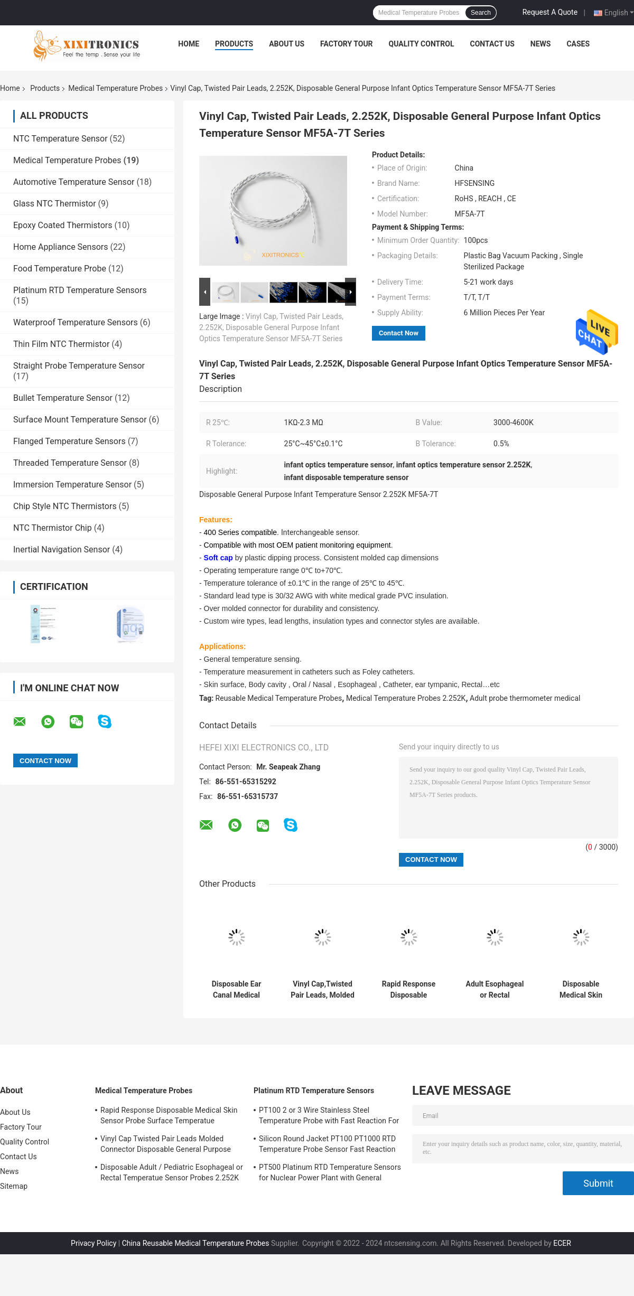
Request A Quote (550, 12)
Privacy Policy (93, 1243)
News (540, 44)
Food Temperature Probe (59, 269)
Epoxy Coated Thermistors (62, 225)
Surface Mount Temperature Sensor (80, 420)
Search (481, 12)
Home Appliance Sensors (60, 247)
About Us (286, 44)
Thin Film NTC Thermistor (61, 344)
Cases (578, 44)
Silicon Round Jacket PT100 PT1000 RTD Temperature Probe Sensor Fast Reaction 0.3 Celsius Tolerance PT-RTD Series (327, 1145)
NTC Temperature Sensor (60, 139)
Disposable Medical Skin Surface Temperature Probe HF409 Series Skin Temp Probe (581, 990)
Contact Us (492, 44)
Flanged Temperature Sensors (69, 441)
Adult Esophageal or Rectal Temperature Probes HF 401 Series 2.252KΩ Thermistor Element (495, 990)
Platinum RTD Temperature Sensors (80, 290)
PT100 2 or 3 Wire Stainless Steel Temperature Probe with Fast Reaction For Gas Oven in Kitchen (329, 1117)
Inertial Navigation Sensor (61, 549)
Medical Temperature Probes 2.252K (405, 698)
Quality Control (421, 44)
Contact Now (398, 333)
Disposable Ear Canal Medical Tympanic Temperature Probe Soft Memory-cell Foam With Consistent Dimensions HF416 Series (236, 990)
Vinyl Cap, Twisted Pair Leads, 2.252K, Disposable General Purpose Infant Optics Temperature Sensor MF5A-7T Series (271, 327)
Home (188, 44)
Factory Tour (346, 44)
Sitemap (13, 1186)
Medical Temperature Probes (115, 88)
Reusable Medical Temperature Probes (279, 698)
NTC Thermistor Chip (52, 528)
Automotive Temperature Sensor (73, 182)
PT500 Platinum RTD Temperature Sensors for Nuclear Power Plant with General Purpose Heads (330, 1174)
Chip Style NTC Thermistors (65, 506)
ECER (562, 1243)
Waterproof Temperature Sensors (75, 322)
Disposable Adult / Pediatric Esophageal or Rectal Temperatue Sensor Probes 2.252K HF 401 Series (171, 1174)
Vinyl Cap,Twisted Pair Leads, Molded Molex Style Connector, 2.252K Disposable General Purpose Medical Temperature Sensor (323, 990)
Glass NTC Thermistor (54, 204)
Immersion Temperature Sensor (72, 485)
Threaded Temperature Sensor (70, 463)
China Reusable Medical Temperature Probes (195, 1243)
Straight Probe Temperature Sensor (79, 366)
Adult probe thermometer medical (525, 698)
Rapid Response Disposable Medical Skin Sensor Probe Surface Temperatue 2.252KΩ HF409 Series (409, 990)
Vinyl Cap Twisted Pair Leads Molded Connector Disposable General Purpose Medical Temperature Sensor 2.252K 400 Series (168, 1145)
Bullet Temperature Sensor (63, 398)
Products (234, 44)
